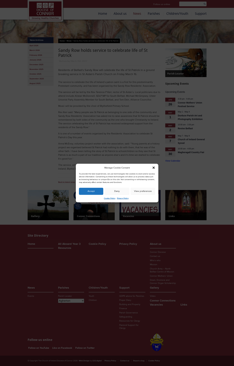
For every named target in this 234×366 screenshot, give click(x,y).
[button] (153, 167)
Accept (91, 191)
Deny (117, 191)
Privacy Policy (123, 198)
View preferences (143, 191)
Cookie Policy (109, 198)
